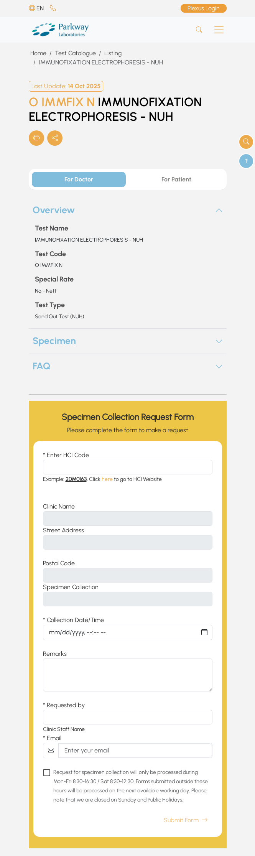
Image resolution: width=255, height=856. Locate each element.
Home (38, 53)
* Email (52, 738)
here (107, 479)
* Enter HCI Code (66, 455)
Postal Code (59, 563)
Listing (113, 53)
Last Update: (65, 86)
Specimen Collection (71, 587)
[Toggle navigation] (219, 30)
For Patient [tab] (176, 179)
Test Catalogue (75, 53)
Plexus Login (204, 8)
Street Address (63, 530)
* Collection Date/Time (73, 620)
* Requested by (64, 705)
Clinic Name (59, 506)
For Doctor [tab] (78, 179)
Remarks (55, 653)
